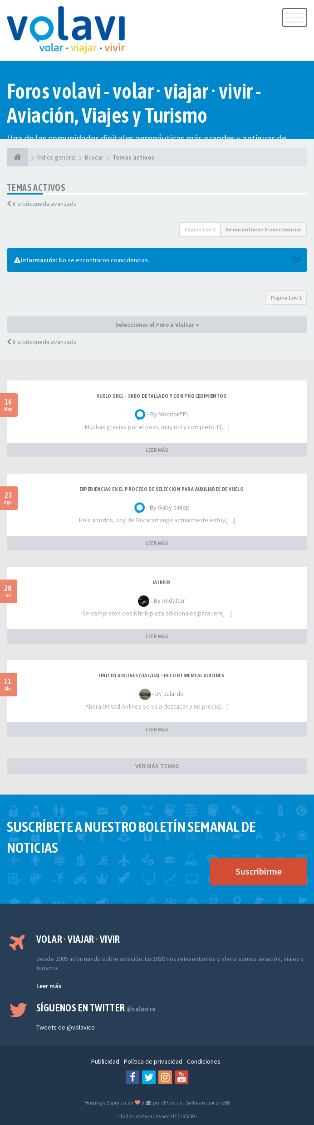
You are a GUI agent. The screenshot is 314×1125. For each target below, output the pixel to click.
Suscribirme (259, 871)
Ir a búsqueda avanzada (45, 204)
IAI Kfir (161, 582)
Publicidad (105, 1061)
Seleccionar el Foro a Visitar (157, 324)
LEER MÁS (157, 449)
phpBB (223, 1102)
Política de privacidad (153, 1061)
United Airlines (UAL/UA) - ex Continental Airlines (161, 675)
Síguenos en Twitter (96, 1008)
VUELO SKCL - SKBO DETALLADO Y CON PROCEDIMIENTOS (161, 396)
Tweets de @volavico (65, 1027)
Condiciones (204, 1061)
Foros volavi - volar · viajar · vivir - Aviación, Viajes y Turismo (134, 103)
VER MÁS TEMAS (157, 766)
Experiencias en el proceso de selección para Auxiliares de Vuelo (161, 489)
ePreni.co (171, 1102)
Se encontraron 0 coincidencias (264, 229)
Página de (200, 229)
